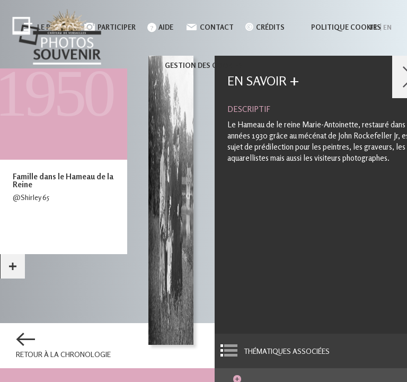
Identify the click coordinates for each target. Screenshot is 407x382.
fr (373, 27)
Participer (117, 27)
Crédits (270, 27)
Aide (165, 27)
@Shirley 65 (31, 197)
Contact (217, 27)
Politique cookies (346, 27)
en (387, 27)
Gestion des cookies (204, 65)
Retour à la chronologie (63, 354)
